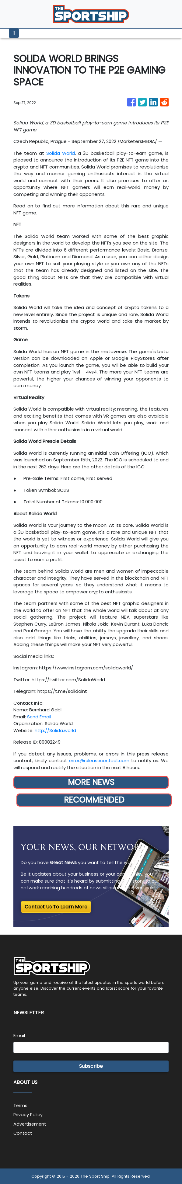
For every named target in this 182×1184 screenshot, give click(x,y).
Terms (20, 1105)
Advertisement (30, 1124)
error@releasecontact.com (99, 760)
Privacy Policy (28, 1114)
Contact (23, 1133)
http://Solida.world (56, 730)
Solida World (60, 153)
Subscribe (91, 1066)
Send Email (39, 717)
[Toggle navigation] (14, 33)
